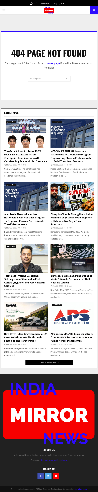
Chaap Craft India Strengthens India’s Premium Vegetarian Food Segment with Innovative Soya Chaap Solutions (72, 219)
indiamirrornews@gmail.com (54, 460)
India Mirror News (80, 489)
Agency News (10, 122)
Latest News (11, 113)
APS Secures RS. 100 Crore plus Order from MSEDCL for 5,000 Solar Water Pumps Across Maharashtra (72, 337)
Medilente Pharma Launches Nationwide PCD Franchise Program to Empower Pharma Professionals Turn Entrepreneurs (24, 219)
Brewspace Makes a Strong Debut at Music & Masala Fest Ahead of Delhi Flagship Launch (71, 279)
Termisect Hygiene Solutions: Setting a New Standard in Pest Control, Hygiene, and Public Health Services (24, 281)
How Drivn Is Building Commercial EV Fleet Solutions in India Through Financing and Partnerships (25, 337)
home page (53, 63)
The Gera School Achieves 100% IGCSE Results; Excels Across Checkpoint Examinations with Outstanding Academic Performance (25, 156)
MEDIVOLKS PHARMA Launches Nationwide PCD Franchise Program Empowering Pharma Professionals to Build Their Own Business (71, 156)
